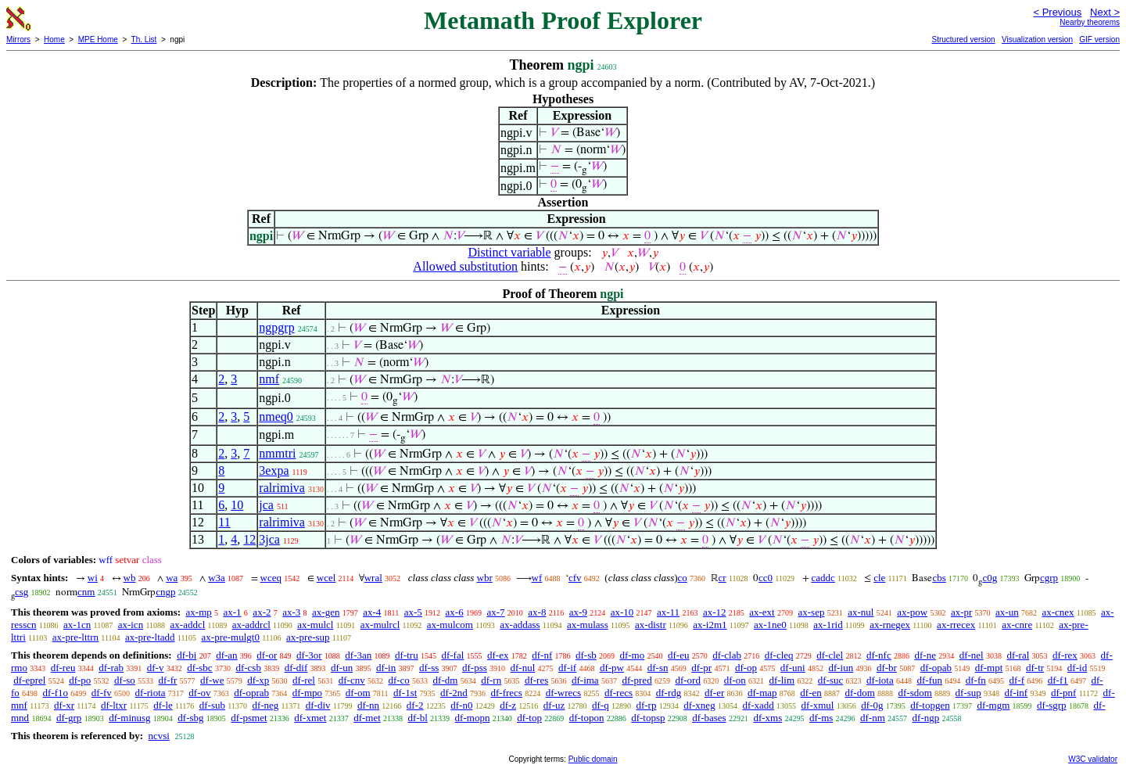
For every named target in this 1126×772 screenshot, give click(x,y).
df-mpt (988, 667)
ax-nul (860, 612)
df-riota (150, 692)
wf (537, 577)
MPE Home (98, 39)
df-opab (936, 667)
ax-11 (668, 612)
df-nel (971, 655)
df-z (508, 705)
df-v (155, 667)
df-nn (368, 705)
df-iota (880, 680)
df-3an (358, 655)
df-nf (542, 655)
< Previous (1057, 12)
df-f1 (1058, 680)
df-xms (767, 718)
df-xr (64, 705)
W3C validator (1092, 759)
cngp (165, 592)
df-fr (168, 680)
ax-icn (130, 624)
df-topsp (648, 718)
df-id (1077, 667)
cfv (575, 577)
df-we (212, 680)
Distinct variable (509, 252)
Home (54, 39)
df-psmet (249, 718)
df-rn (491, 680)
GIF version (1099, 39)
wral (373, 577)
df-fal (452, 655)
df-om (358, 692)
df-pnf (1064, 692)
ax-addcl (188, 624)
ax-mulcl (315, 624)
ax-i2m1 (709, 624)
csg (21, 592)
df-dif (296, 667)
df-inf (1016, 692)
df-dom (859, 692)
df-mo (631, 655)
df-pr (701, 667)
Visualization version (1037, 39)
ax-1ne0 (770, 624)
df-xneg (699, 705)
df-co (398, 680)
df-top (529, 718)
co (682, 577)
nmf (269, 379)
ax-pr (961, 612)
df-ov (199, 692)
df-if (567, 667)
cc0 (765, 577)
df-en (810, 692)
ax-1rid (828, 624)
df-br (887, 667)
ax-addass (520, 624)
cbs (938, 577)
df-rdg (669, 692)
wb (130, 577)
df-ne (924, 655)
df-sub (212, 705)
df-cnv (352, 680)
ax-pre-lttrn (75, 637)
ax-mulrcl (380, 624)
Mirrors (18, 39)
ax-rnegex (890, 624)
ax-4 (372, 612)
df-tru (406, 655)
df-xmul (817, 705)
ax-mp (199, 612)
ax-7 (495, 612)
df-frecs (506, 692)
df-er (714, 692)
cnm (86, 592)
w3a (216, 577)
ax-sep (811, 612)
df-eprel (29, 680)
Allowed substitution (465, 266)
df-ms (821, 718)
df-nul (523, 667)
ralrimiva (282, 487)
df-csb (248, 667)
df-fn (976, 680)
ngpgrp (276, 327)
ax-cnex (1058, 612)
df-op (746, 667)
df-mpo (307, 692)
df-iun (840, 667)
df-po (80, 680)
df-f (1016, 680)
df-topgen (930, 705)
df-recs (618, 692)
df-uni (792, 667)
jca (266, 505)
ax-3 (291, 612)
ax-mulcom (450, 624)
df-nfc (878, 655)
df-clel (829, 655)
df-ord (688, 680)
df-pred (636, 680)
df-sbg (190, 718)
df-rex (1065, 655)
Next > (1105, 12)
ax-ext (761, 612)
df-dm (445, 680)
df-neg (265, 705)
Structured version (963, 39)
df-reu (63, 667)
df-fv (101, 692)
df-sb (586, 655)
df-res (536, 680)
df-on (735, 680)
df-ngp (926, 718)
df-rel (303, 680)
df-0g (872, 705)
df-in (386, 667)
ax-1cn (77, 624)
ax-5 (413, 612)
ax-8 (537, 612)
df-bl (418, 718)
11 (224, 522)
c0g (989, 577)
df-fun (929, 680)
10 (237, 505)
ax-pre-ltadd (150, 637)
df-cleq (779, 655)
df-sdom (915, 692)
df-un (342, 667)
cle (879, 577)
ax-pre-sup (308, 637)
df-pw (612, 667)
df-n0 (461, 705)
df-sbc (200, 667)
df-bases (709, 718)
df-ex (497, 655)
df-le (163, 705)
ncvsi (158, 735)
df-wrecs (563, 692)
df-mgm (993, 705)
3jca (269, 539)
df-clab (726, 655)
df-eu (678, 655)
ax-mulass (587, 624)
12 (249, 539)
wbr (485, 577)
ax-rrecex (956, 624)
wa (172, 577)
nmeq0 (276, 416)
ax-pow (912, 612)
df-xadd (757, 705)
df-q (600, 705)
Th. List (144, 39)
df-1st (405, 692)
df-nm (872, 718)
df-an (226, 655)
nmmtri (277, 453)
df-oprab (251, 692)
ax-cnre (1017, 624)
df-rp (646, 705)
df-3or (309, 655)
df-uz (554, 705)
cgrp (1049, 577)
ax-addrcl (251, 624)
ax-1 (233, 612)
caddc (823, 577)
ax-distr (650, 624)
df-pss (474, 667)
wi (93, 577)
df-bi (186, 655)
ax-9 (578, 612)
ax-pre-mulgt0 (231, 637)
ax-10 (622, 612)
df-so (124, 680)
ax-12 (714, 612)
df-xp (258, 680)
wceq (271, 577)
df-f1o (56, 692)
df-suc (831, 680)
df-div (318, 705)
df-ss (429, 667)
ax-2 (262, 612)
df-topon (586, 718)
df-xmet (310, 718)
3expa (274, 470)
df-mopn (472, 718)
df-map (762, 692)
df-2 (415, 705)
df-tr (1035, 667)
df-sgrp (1052, 705)
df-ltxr (114, 705)
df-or (266, 655)
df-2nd (454, 692)
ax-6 (455, 612)
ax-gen (325, 612)
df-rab (111, 667)
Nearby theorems (1090, 22)
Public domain (593, 759)
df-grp (69, 718)
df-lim (782, 680)
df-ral (1017, 655)
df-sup (968, 692)
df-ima (585, 680)
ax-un (1007, 612)
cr (722, 577)
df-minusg (129, 718)
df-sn (658, 667)
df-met (367, 718)
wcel (326, 577)
